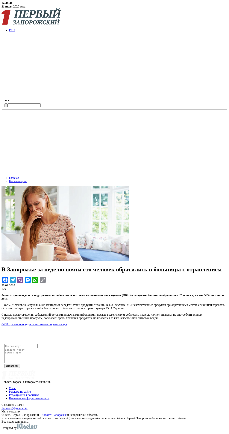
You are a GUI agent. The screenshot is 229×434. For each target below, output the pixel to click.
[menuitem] (118, 30)
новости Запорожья (54, 417)
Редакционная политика (24, 397)
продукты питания (34, 324)
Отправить (12, 368)
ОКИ (4, 324)
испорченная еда (56, 324)
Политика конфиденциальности (29, 401)
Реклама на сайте (20, 394)
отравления (15, 324)
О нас (12, 391)
